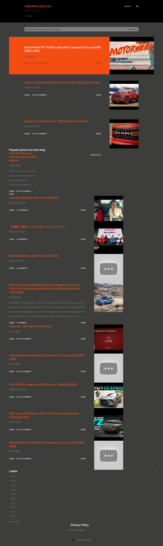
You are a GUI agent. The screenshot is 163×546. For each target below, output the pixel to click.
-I (14, 511)
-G (15, 503)
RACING (29, 16)
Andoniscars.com (37, 6)
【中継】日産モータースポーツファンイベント (38, 226)
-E (15, 494)
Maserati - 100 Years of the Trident (30, 326)
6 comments (22, 239)
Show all (132, 29)
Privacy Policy (78, 530)
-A (15, 476)
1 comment (21, 323)
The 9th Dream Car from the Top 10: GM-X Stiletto (23, 157)
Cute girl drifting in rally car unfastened (33, 197)
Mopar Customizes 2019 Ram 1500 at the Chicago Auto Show (62, 82)
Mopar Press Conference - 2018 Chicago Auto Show (56, 121)
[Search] (127, 6)
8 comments (22, 268)
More (98, 63)
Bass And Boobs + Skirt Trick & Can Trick (34, 255)
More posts (96, 155)
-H (15, 507)
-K (15, 516)
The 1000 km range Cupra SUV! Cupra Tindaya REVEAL (43, 384)
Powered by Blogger (81, 540)
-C (15, 485)
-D (15, 489)
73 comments (22, 210)
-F (15, 498)
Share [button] (27, 63)
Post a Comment (39, 63)
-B (15, 481)
